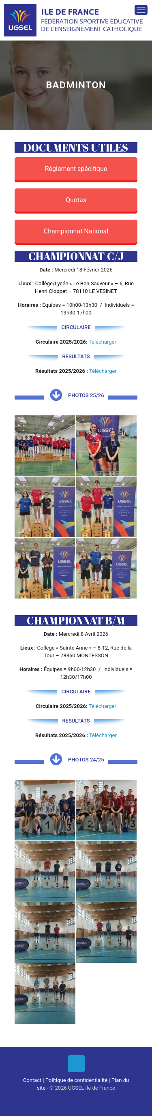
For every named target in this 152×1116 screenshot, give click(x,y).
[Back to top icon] (76, 1063)
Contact (32, 1080)
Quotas (76, 200)
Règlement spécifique (76, 169)
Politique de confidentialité (76, 1080)
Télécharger (102, 342)
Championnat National (76, 231)
